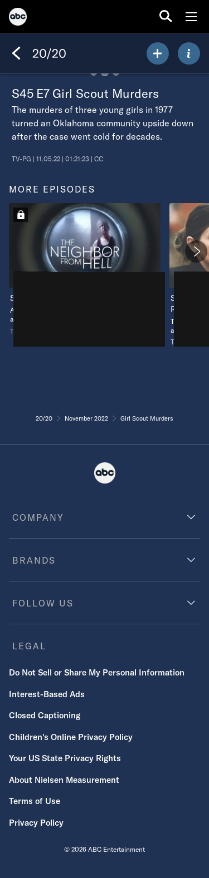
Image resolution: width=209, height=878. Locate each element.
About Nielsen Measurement (64, 780)
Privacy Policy (36, 822)
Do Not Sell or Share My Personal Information (96, 672)
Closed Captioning (44, 715)
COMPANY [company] (38, 517)
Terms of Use (34, 801)
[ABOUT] (189, 53)
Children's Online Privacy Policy (71, 737)
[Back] (16, 53)
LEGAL (29, 646)
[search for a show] (165, 16)
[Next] (196, 251)
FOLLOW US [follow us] (43, 603)
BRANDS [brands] (34, 560)
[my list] (158, 53)
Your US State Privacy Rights (65, 758)
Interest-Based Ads (47, 694)
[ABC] (18, 18)
